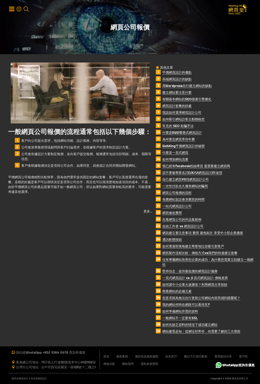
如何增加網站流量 (175, 159)
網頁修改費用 (172, 213)
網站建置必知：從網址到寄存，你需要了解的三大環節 (201, 331)
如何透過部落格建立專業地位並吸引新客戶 (193, 246)
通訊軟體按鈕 (172, 239)
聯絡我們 (128, 364)
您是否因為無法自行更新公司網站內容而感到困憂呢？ (201, 298)
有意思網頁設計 (39, 378)
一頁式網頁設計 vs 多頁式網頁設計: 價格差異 (195, 278)
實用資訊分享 (223, 356)
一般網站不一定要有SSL (180, 318)
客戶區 (243, 356)
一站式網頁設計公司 (177, 206)
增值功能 (109, 364)
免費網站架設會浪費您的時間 (183, 199)
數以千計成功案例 (195, 356)
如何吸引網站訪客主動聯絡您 (183, 119)
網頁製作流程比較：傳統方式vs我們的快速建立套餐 (199, 253)
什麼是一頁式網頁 (175, 153)
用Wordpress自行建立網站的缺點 (187, 86)
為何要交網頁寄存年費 (178, 139)
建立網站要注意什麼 (177, 92)
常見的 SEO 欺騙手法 (178, 126)
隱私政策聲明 (149, 364)
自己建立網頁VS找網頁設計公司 (185, 179)
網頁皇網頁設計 (20, 378)
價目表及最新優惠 (146, 356)
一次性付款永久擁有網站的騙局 (185, 186)
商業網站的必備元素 (177, 291)
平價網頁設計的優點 (177, 72)
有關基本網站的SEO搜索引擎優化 (186, 99)
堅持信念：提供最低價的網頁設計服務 (190, 271)
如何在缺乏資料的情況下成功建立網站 (190, 325)
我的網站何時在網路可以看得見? (186, 305)
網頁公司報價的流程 (177, 193)
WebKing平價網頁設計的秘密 (183, 146)
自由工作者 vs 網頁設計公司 (182, 226)
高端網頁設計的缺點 (177, 79)
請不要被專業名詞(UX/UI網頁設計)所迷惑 (192, 173)
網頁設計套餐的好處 (177, 106)
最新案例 (122, 356)
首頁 (106, 356)
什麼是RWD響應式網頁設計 (182, 132)
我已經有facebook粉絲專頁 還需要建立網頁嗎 (196, 166)
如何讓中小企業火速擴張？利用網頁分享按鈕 (194, 284)
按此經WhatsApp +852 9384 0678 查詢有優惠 (50, 352)
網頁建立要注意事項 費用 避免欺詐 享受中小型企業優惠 (202, 233)
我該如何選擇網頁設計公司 (181, 112)
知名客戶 (171, 356)
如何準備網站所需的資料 (180, 311)
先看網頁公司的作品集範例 (181, 219)
